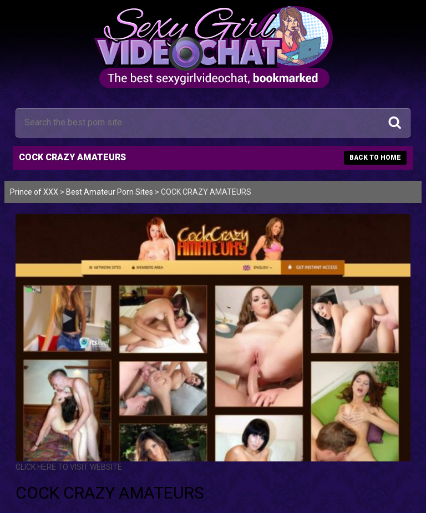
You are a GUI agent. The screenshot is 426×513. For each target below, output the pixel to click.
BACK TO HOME (375, 157)
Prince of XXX (34, 191)
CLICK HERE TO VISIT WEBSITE (69, 467)
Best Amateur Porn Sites (109, 191)
